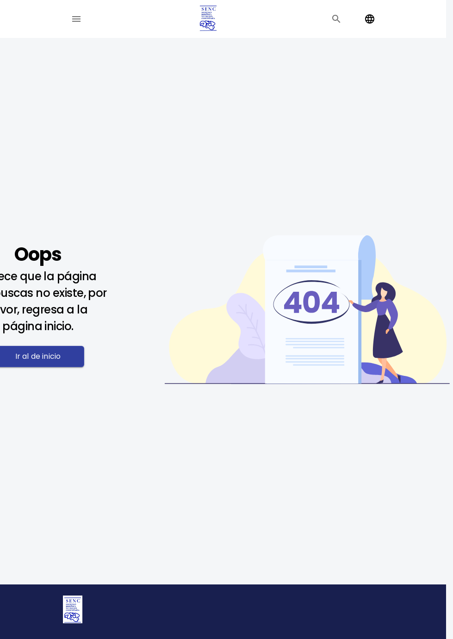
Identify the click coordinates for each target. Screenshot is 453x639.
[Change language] (369, 19)
